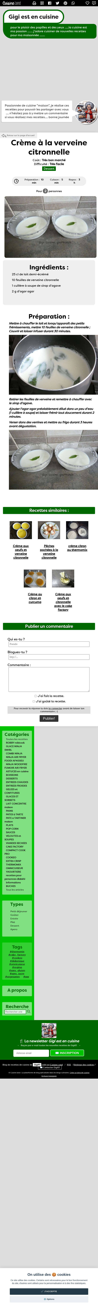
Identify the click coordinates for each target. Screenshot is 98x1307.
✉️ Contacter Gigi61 (50, 1067)
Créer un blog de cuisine (79, 1073)
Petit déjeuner (18, 911)
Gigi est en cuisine (34, 16)
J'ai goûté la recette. (49, 701)
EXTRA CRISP (13, 861)
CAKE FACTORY (14, 846)
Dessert (14, 925)
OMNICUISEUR (14, 868)
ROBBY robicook (15, 742)
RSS (69, 1064)
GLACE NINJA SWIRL (13, 748)
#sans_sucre (17, 973)
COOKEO (11, 857)
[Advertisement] (28, 70)
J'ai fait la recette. (49, 696)
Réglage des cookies (84, 1064)
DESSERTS (12, 778)
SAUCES (10, 832)
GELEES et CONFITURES (11, 791)
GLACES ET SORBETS (11, 798)
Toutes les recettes (17, 739)
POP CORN (12, 828)
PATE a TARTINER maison (15, 819)
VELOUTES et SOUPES (12, 837)
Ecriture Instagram (49, 1076)
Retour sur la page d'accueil (21, 135)
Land (56, 1064)
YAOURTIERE (13, 871)
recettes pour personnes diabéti (14, 877)
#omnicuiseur (17, 964)
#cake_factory (17, 954)
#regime (17, 967)
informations (13, 882)
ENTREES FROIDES (16, 785)
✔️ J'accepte (49, 1291)
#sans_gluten (17, 970)
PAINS (9, 810)
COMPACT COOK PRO (14, 852)
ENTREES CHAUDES (17, 782)
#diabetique (17, 961)
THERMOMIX (13, 864)
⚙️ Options (49, 1299)
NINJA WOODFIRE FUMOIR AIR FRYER (15, 766)
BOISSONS (12, 775)
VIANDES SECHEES (16, 843)
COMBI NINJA (14, 753)
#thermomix (17, 951)
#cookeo (17, 957)
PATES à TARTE (14, 814)
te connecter (55, 708)
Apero (13, 929)
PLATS (9, 825)
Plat (12, 922)
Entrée (14, 918)
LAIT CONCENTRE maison (15, 805)
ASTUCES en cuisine (17, 771)
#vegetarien (12, 976)
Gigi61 (37, 1064)
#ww (26, 976)
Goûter (14, 915)
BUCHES (10, 886)
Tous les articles (15, 889)
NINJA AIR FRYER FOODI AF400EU (15, 759)
